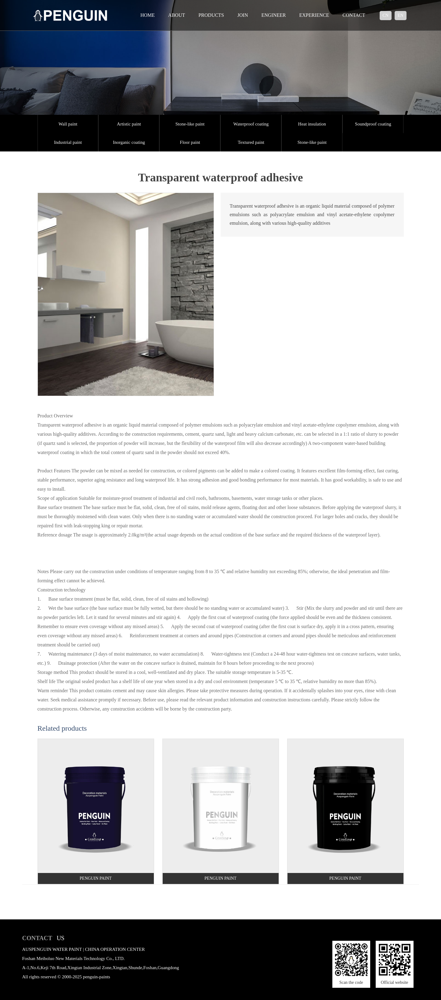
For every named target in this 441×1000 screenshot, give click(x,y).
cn (386, 15)
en (400, 15)
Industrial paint (68, 142)
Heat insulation (312, 124)
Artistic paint (129, 124)
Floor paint (190, 142)
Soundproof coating (373, 124)
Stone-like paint (189, 124)
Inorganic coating (129, 142)
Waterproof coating (251, 124)
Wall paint (68, 124)
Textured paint (251, 142)
